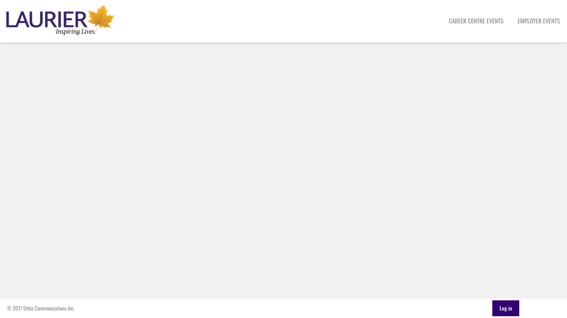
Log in (505, 308)
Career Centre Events (476, 20)
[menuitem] (476, 21)
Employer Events (539, 20)
